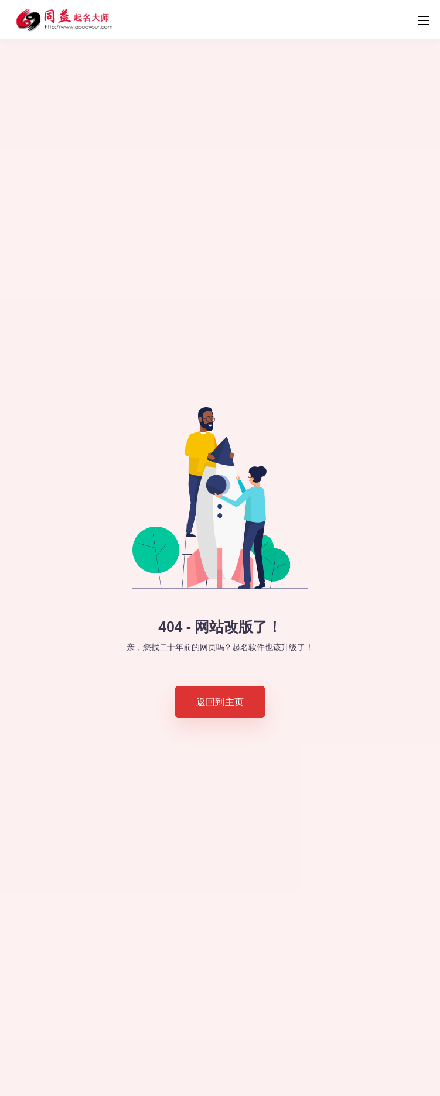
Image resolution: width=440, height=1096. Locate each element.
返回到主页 (220, 702)
